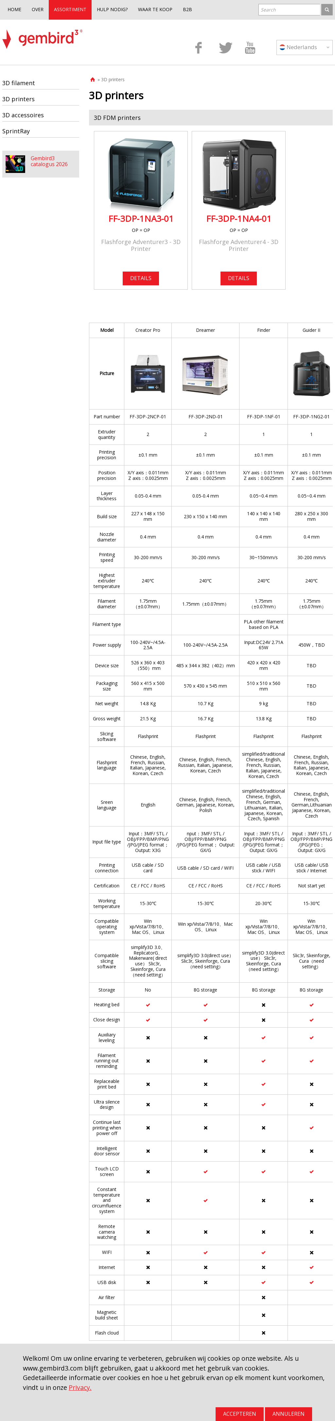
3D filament (18, 83)
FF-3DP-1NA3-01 (141, 218)
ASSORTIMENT (70, 9)
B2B (187, 9)
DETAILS (140, 278)
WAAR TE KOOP (155, 9)
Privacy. (80, 1387)
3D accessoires (23, 115)
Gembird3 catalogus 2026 (49, 161)
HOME (14, 9)
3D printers (18, 99)
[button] (211, 117)
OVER (38, 9)
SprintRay (16, 131)
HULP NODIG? (112, 9)
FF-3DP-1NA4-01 (239, 218)
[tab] (211, 117)
